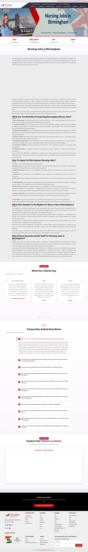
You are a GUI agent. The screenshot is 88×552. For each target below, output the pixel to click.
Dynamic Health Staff (43, 550)
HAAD (56, 522)
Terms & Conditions (43, 540)
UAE (40, 528)
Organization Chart (28, 523)
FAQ (70, 519)
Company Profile (28, 515)
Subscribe (79, 545)
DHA (55, 520)
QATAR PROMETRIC (58, 524)
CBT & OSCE (57, 531)
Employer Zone (50, 6)
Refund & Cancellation (44, 542)
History (26, 519)
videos (74, 520)
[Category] (68, 541)
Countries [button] (41, 6)
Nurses (26, 540)
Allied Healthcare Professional (31, 542)
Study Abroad (67, 6)
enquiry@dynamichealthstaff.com (49, 4)
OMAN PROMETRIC (58, 526)
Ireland (41, 517)
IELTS (56, 517)
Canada (41, 519)
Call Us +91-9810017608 (64, 4)
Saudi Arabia (42, 522)
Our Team (27, 521)
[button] (7, 280)
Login (81, 6)
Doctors (26, 539)
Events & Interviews (35, 4)
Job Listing (59, 6)
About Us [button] (33, 6)
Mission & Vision (28, 517)
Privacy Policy (42, 544)
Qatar (41, 524)
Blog (70, 517)
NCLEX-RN (57, 530)
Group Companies (72, 522)
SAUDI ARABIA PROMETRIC (60, 528)
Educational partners (73, 524)
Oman (41, 526)
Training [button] (75, 6)
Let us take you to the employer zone (44, 505)
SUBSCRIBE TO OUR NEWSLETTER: (62, 539)
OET (55, 515)
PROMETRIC (57, 519)
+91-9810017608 (10, 522)
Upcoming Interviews (73, 515)
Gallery (70, 520)
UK (40, 515)
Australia (41, 520)
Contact (41, 539)
